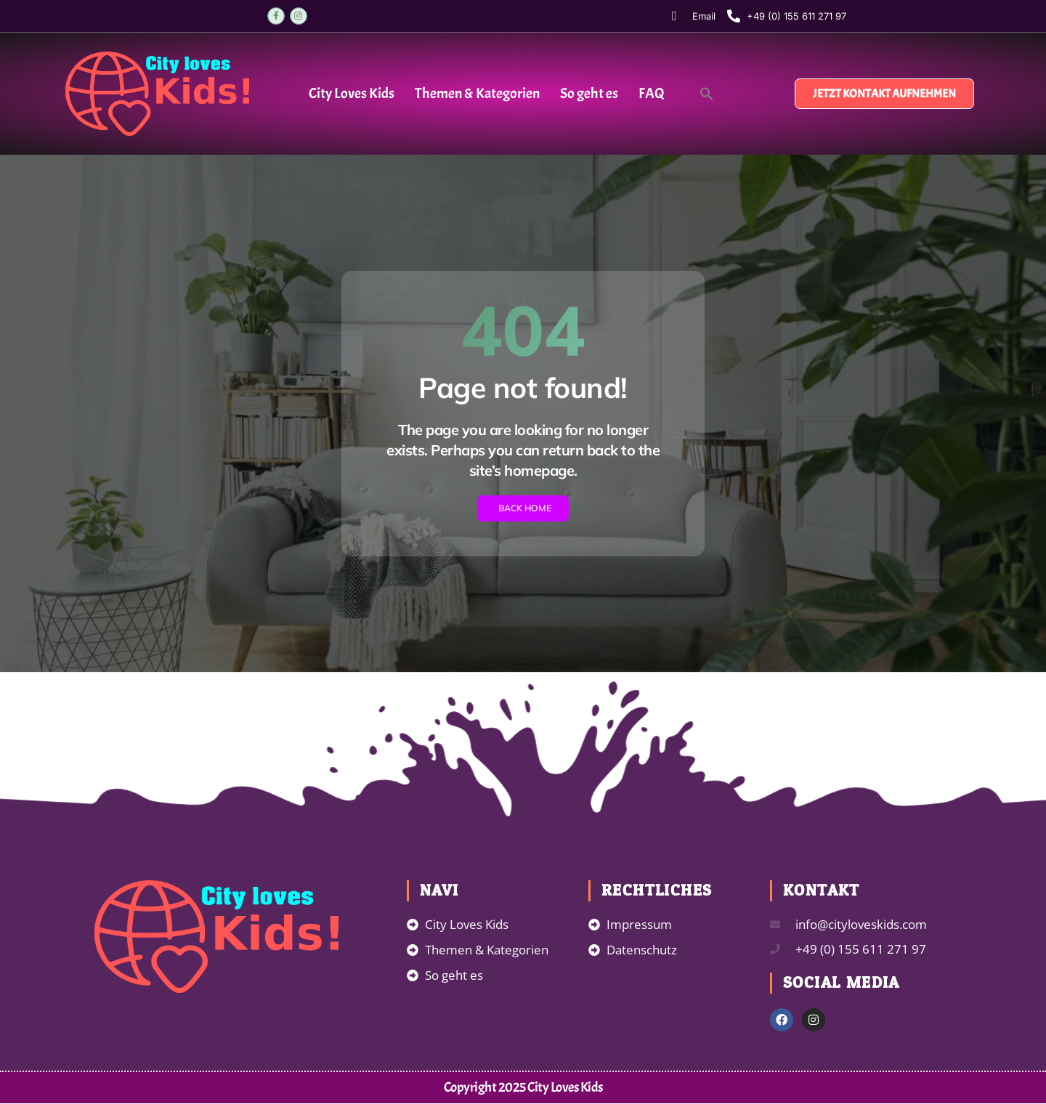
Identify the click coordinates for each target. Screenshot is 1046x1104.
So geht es (589, 93)
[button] (707, 94)
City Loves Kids (351, 93)
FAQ (651, 93)
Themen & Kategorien (477, 93)
